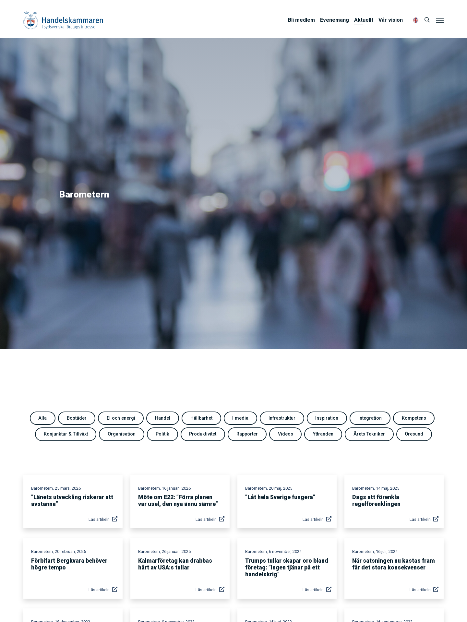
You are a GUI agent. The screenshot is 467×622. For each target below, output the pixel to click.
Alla (42, 418)
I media (240, 418)
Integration (370, 418)
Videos (285, 434)
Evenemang (334, 20)
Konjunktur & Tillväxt (66, 434)
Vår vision (390, 20)
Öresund (414, 434)
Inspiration (326, 418)
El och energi (121, 418)
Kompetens (414, 418)
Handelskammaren (63, 20)
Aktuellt (363, 20)
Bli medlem (301, 20)
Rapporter (247, 434)
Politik (162, 434)
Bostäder (77, 418)
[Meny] (439, 20)
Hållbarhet (201, 418)
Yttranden (323, 434)
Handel (162, 418)
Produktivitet (202, 434)
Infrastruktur (282, 418)
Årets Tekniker (369, 434)
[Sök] (427, 20)
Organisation (122, 434)
